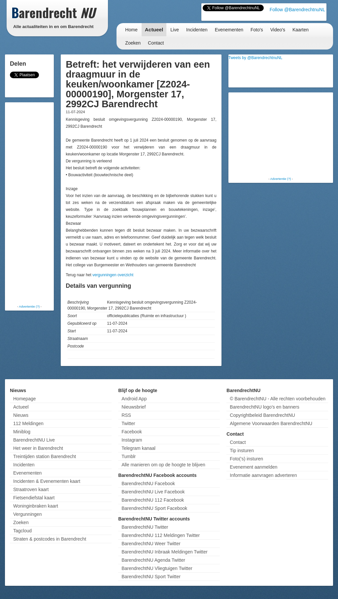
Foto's (257, 29)
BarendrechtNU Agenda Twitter (153, 560)
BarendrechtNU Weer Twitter (150, 543)
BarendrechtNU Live (34, 440)
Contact (156, 43)
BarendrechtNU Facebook (148, 483)
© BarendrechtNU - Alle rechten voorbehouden (277, 398)
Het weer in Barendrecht (38, 448)
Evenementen (229, 29)
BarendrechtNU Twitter (144, 527)
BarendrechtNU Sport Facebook (154, 508)
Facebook (131, 431)
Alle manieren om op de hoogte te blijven (163, 464)
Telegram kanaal (138, 448)
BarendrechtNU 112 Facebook (152, 500)
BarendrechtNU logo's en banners (264, 407)
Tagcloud (22, 530)
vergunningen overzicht (112, 275)
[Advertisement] (33, 203)
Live (174, 29)
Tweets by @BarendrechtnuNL (255, 57)
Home (131, 29)
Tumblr (128, 456)
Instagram (131, 440)
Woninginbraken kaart (35, 506)
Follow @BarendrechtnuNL (297, 9)
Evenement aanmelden (253, 467)
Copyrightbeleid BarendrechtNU (262, 415)
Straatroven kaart (31, 489)
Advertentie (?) (29, 306)
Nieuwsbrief (133, 407)
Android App (134, 398)
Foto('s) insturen (246, 458)
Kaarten (300, 29)
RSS (126, 415)
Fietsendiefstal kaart (33, 497)
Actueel (154, 29)
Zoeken (133, 43)
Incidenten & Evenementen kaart (46, 481)
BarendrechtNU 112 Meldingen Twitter (160, 535)
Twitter (128, 423)
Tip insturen (242, 450)
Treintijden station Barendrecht (44, 456)
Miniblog (21, 431)
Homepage (24, 398)
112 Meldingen (28, 423)
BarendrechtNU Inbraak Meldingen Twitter (164, 551)
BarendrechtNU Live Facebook (153, 491)
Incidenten (197, 29)
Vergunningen (27, 514)
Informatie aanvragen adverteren (263, 475)
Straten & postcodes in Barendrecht (49, 539)
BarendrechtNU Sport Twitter (151, 576)
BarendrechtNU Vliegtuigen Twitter (156, 568)
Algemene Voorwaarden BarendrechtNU (271, 423)
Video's (277, 29)
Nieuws (20, 415)
